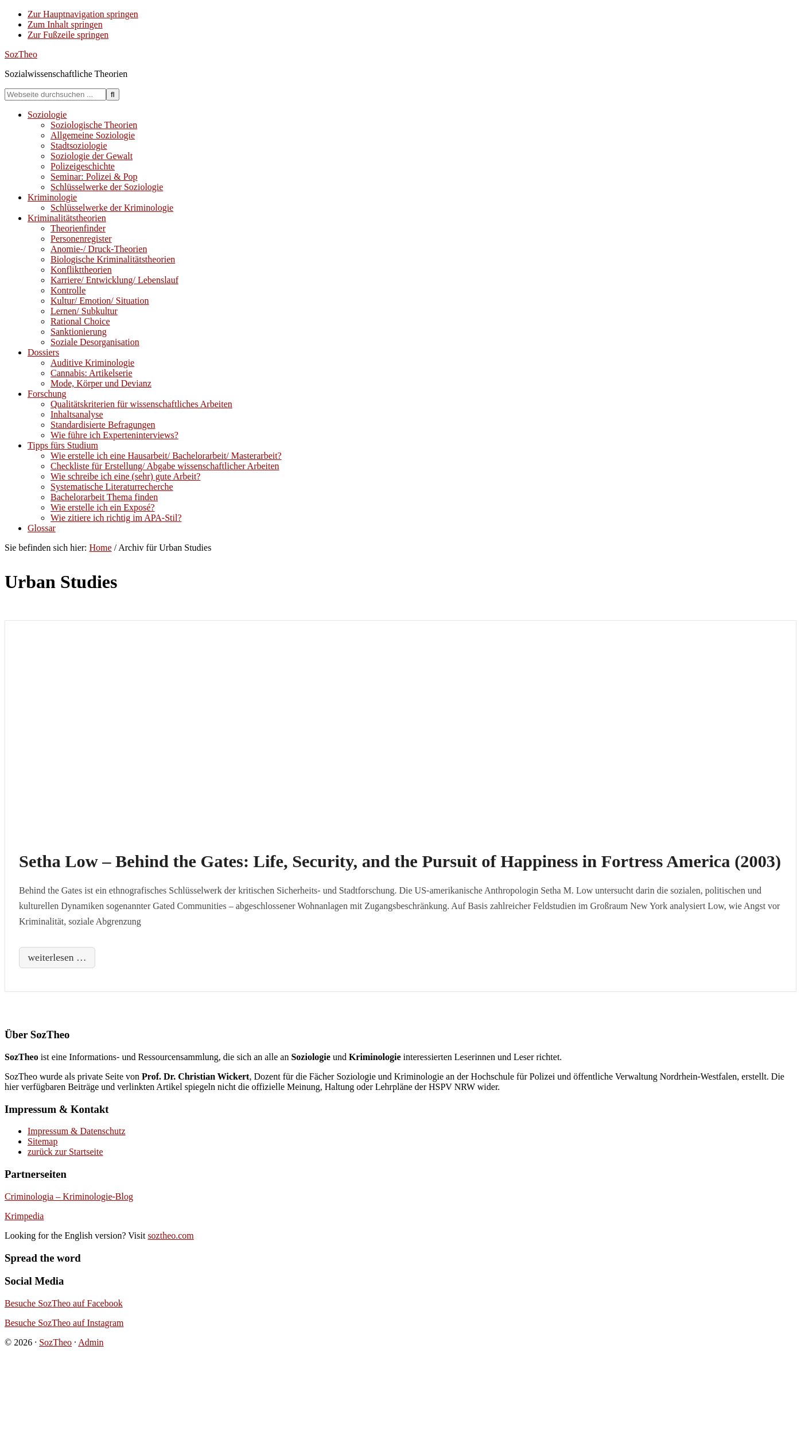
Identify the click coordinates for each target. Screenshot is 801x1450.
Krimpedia (24, 1216)
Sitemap (42, 1141)
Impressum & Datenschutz (77, 1131)
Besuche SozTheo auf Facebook (64, 1303)
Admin (90, 1342)
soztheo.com (170, 1235)
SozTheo (21, 54)
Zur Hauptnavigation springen (83, 14)
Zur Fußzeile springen (68, 35)
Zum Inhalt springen (65, 24)
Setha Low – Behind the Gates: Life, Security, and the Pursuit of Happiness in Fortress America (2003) (400, 861)
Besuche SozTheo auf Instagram (64, 1323)
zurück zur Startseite (65, 1152)
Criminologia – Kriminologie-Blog (69, 1196)
